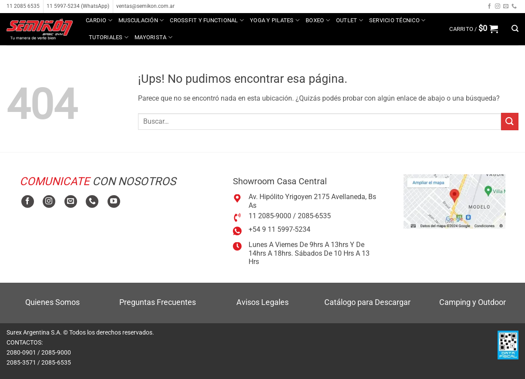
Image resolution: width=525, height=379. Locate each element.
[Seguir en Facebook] (489, 6)
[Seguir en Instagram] (497, 6)
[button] (473, 28)
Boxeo (318, 20)
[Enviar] (509, 121)
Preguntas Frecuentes (157, 302)
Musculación (141, 20)
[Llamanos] (514, 6)
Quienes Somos (52, 302)
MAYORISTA (153, 37)
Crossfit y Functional (207, 20)
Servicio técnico (397, 20)
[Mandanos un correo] (505, 6)
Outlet (349, 20)
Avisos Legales (262, 302)
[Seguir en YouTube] (114, 201)
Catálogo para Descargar (367, 302)
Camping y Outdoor (472, 302)
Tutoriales (108, 37)
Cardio (99, 20)
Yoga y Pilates (275, 20)
